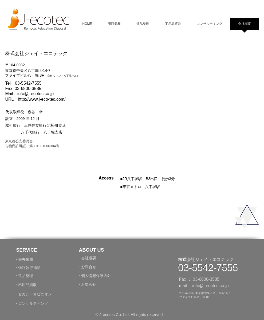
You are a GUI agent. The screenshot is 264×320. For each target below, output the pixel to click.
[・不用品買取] (28, 284)
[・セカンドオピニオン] (33, 294)
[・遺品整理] (26, 275)
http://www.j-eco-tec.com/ (42, 99)
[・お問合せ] (88, 267)
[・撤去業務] (36, 259)
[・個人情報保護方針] (96, 275)
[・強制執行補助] (28, 267)
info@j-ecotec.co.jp (35, 93)
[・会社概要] (89, 258)
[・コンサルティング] (45, 303)
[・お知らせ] (89, 284)
